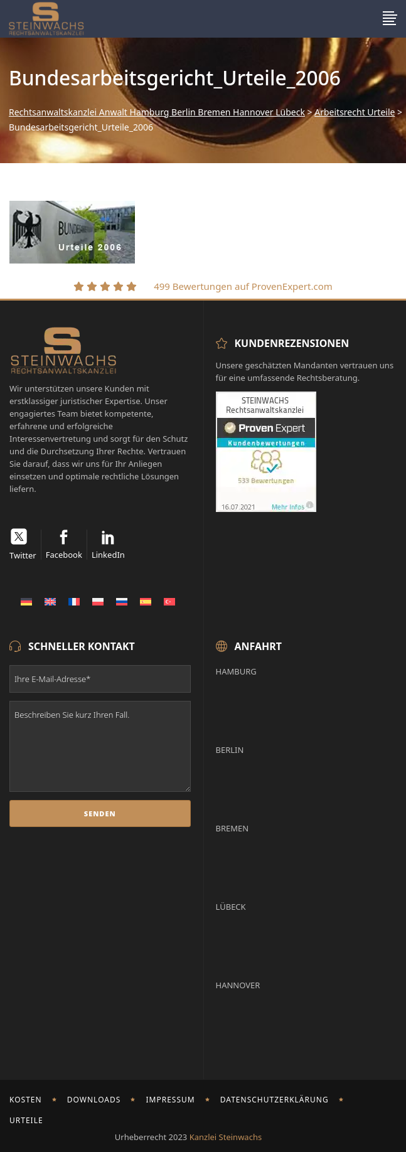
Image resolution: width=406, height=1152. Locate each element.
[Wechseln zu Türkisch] (169, 601)
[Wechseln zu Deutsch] (26, 601)
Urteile (26, 1120)
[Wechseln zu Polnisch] (98, 601)
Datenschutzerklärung (274, 1099)
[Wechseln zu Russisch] (122, 601)
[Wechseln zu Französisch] (74, 601)
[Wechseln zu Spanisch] (146, 601)
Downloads (94, 1099)
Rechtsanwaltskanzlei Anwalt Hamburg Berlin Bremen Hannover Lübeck (157, 112)
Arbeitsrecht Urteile (354, 112)
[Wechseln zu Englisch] (50, 601)
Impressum (170, 1099)
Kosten (25, 1099)
